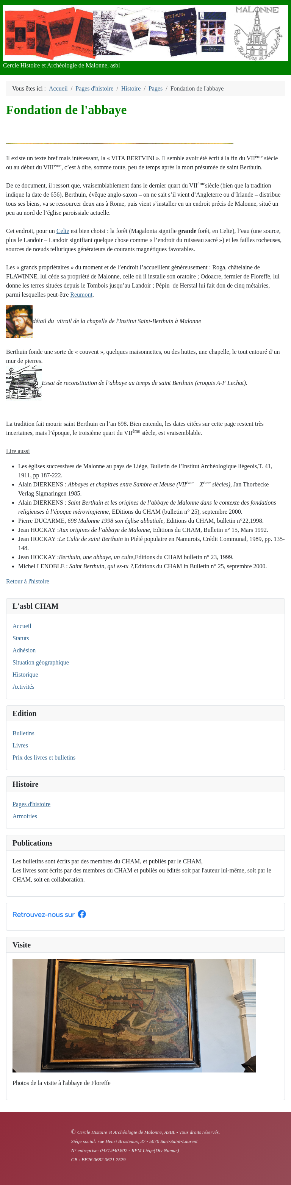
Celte (62, 231)
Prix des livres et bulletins (44, 757)
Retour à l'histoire (27, 581)
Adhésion (24, 650)
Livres (20, 745)
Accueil (22, 626)
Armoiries (25, 816)
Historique (25, 674)
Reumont (81, 294)
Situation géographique (41, 662)
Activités (23, 686)
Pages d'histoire (31, 804)
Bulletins (23, 733)
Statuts (21, 638)
